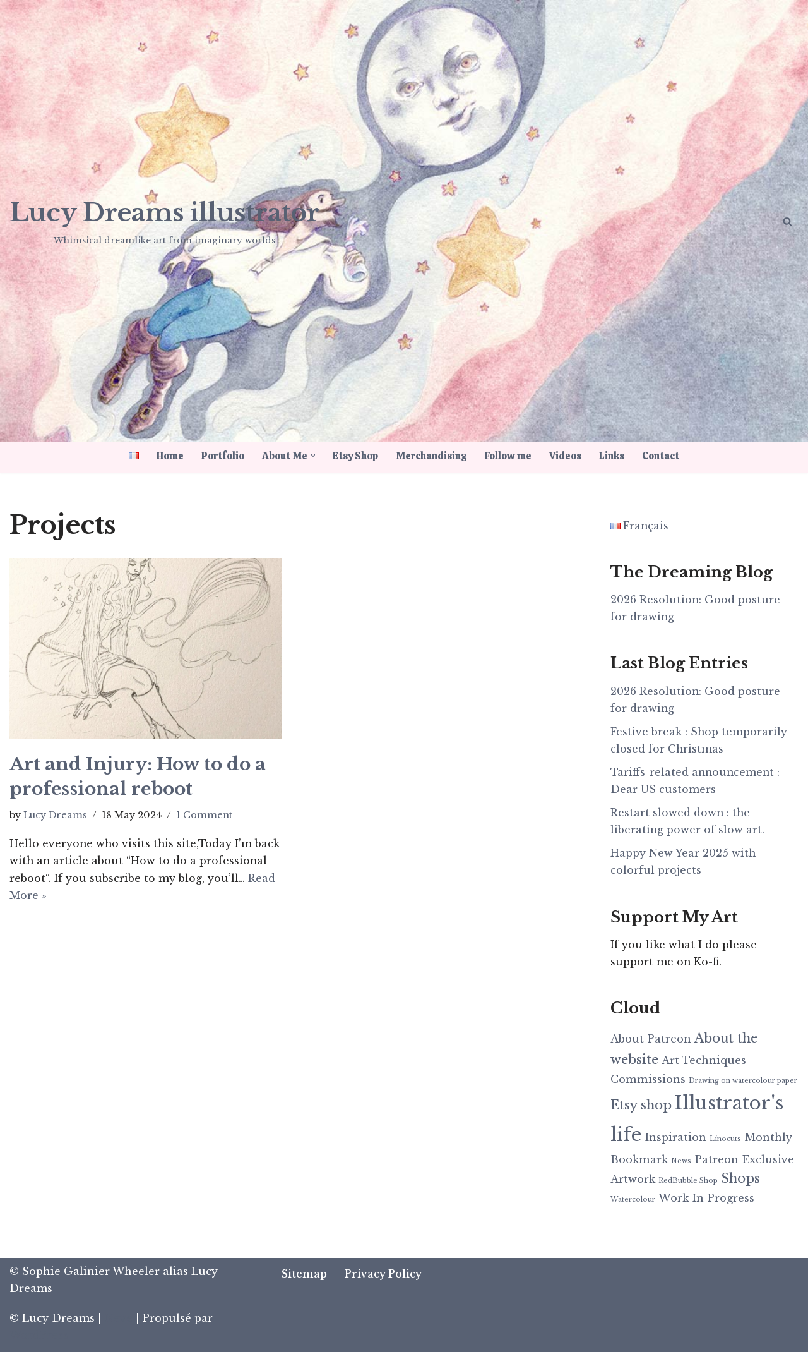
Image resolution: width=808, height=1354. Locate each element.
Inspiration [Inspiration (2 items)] (675, 1139)
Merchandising (433, 455)
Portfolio (220, 455)
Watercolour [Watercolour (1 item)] (632, 1202)
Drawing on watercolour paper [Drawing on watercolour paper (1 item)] (743, 1083)
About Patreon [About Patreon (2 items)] (650, 1041)
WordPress (38, 1337)
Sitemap (305, 1275)
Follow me (511, 455)
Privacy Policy (383, 1275)
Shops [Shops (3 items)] (740, 1181)
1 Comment (205, 815)
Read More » (85, 895)
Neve (119, 1320)
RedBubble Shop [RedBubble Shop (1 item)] (688, 1184)
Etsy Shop (356, 455)
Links (615, 455)
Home (167, 455)
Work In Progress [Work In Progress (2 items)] (706, 1200)
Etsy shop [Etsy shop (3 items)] (641, 1107)
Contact (665, 455)
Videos (568, 455)
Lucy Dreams (55, 815)
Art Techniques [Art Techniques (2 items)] (704, 1062)
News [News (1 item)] (681, 1163)
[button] (312, 455)
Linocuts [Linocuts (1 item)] (725, 1141)
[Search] (787, 221)
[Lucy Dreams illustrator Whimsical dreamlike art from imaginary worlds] (164, 220)
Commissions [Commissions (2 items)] (648, 1081)
